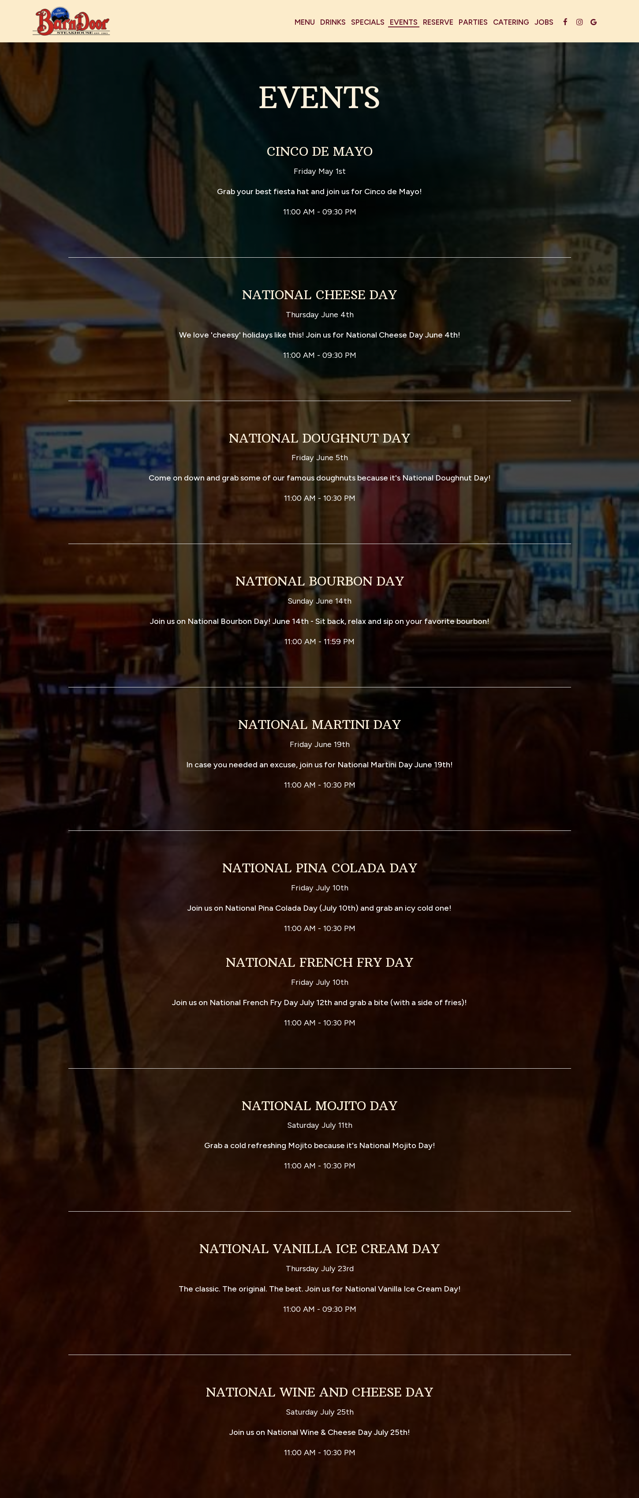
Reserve (438, 22)
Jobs (543, 22)
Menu (305, 22)
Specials (368, 22)
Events (404, 22)
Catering (511, 22)
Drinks (333, 22)
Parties (473, 22)
